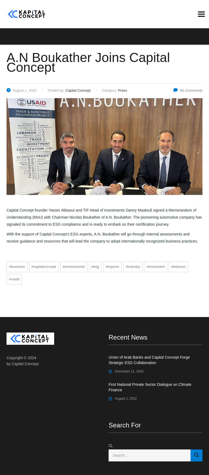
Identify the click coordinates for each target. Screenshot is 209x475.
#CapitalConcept (44, 267)
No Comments (187, 90)
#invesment (155, 267)
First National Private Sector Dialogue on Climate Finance (150, 387)
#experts (112, 267)
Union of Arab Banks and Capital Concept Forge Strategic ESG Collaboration (149, 360)
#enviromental (74, 267)
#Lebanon (178, 267)
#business (17, 267)
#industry (133, 267)
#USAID (14, 279)
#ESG (95, 267)
